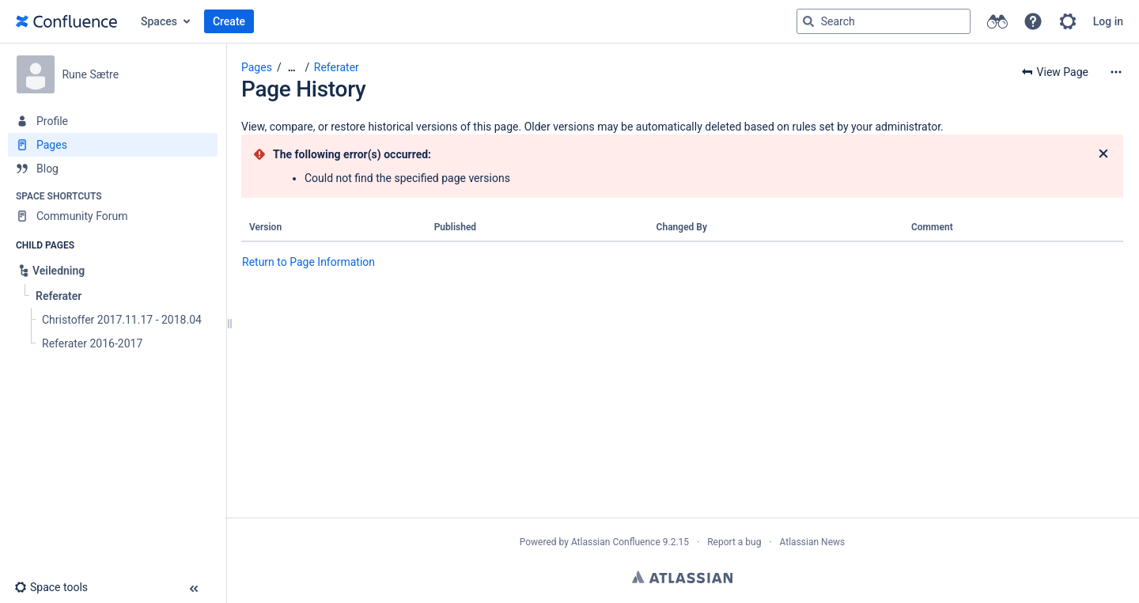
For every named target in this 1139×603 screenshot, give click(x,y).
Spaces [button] (159, 21)
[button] (1033, 21)
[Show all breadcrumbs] (292, 67)
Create (229, 21)
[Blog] (113, 168)
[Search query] (884, 21)
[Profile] (113, 121)
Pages (256, 67)
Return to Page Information (308, 262)
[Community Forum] (113, 216)
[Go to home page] (66, 21)
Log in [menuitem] (1108, 21)
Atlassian (682, 577)
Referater (336, 67)
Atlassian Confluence (615, 542)
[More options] (1116, 72)
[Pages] (113, 145)
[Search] (808, 21)
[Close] (1103, 154)
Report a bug (734, 542)
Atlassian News (813, 542)
